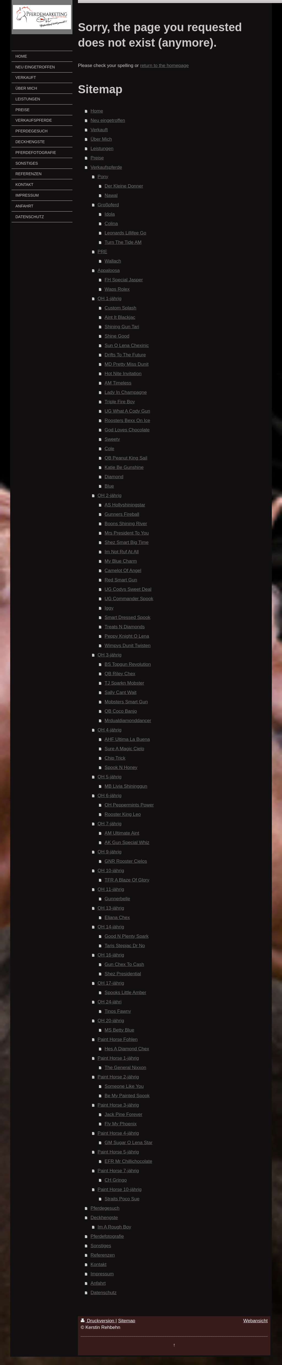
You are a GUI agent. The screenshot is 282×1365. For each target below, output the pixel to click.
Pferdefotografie (107, 1236)
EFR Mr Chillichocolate (128, 1161)
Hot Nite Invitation (123, 373)
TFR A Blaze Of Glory (127, 880)
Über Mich (101, 139)
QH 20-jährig (110, 1020)
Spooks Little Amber (125, 992)
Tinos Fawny (118, 1011)
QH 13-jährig (110, 908)
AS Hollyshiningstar (125, 504)
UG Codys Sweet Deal (128, 589)
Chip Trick (115, 758)
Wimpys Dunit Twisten (128, 645)
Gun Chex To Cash (124, 964)
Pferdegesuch (105, 1208)
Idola (110, 214)
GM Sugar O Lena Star (129, 1142)
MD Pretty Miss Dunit (127, 364)
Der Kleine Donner (124, 186)
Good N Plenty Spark (127, 936)
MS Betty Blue (119, 1030)
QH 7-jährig (109, 823)
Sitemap (126, 1320)
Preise (97, 158)
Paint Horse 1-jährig (118, 1058)
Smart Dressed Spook (127, 617)
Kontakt (99, 1264)
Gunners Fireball (122, 514)
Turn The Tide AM (123, 242)
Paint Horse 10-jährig (119, 1189)
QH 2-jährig (109, 495)
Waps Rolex (117, 289)
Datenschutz (104, 1292)
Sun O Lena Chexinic (127, 345)
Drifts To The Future (125, 354)
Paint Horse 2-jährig (118, 1077)
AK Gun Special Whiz (127, 842)
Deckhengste (104, 1217)
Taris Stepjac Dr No (125, 945)
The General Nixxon (125, 1067)
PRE (102, 251)
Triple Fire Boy (120, 401)
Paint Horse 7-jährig (118, 1170)
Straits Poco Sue (122, 1198)
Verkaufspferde (106, 167)
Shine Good (117, 336)
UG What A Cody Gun (127, 411)
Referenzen (103, 1255)
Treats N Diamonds (125, 626)
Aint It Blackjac (120, 317)
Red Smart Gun (121, 580)
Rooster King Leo (123, 814)
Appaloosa (108, 270)
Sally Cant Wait (121, 692)
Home (97, 111)
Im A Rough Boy (114, 1227)
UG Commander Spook (129, 598)
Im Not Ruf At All (122, 551)
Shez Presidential (123, 973)
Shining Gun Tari (122, 326)
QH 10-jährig (110, 870)
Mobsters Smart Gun (126, 701)
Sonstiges (101, 1245)
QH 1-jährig (109, 298)
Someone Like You (124, 1086)
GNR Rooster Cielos (126, 861)
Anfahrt (98, 1283)
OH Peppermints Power (129, 805)
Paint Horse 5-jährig (118, 1152)
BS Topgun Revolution (128, 664)
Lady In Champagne (126, 392)
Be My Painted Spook (127, 1095)
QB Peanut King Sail (126, 458)
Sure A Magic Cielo (124, 748)
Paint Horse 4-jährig (118, 1133)
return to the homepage (164, 65)
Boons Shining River (126, 523)
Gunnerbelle (117, 898)
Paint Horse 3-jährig (118, 1105)
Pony (102, 176)
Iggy (109, 608)
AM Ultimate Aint (122, 833)
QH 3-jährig (109, 655)
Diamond (114, 476)
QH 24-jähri (109, 1002)
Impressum (102, 1273)
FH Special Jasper (124, 279)
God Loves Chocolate (127, 429)
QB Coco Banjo (121, 711)
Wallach (113, 261)
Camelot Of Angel (123, 570)
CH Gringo (116, 1180)
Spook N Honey (121, 767)
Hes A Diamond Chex (127, 1048)
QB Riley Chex (120, 673)
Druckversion (98, 1320)
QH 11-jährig (110, 889)
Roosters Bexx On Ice (127, 420)
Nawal (111, 195)
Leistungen (102, 148)
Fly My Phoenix (121, 1123)
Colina (111, 223)
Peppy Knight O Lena (127, 636)
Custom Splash (120, 308)
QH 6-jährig (109, 795)
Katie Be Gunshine (124, 467)
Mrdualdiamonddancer (128, 720)
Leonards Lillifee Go (125, 233)
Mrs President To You (127, 533)
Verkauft (99, 129)
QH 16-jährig (110, 955)
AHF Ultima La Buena (127, 739)
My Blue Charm (121, 561)
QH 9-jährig (109, 851)
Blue (109, 486)
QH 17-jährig (110, 983)
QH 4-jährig (109, 730)
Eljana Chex (117, 917)
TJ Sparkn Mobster (124, 683)
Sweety (112, 439)
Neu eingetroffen (108, 120)
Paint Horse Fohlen (117, 1039)
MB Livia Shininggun (126, 786)
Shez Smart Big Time (127, 542)
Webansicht (255, 1320)
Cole (109, 448)
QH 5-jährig (109, 776)
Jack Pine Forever (123, 1114)
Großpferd (108, 204)
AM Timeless (118, 383)
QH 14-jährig (110, 926)
